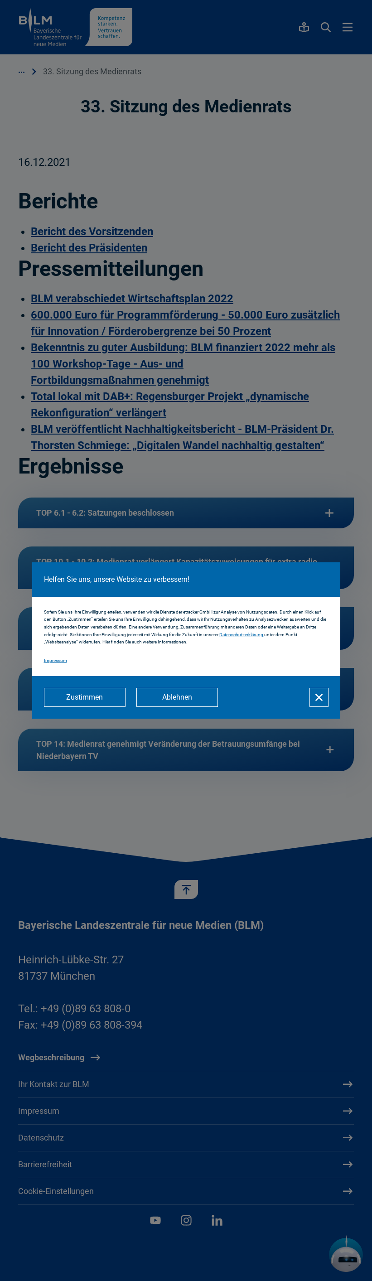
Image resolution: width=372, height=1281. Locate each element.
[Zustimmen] (85, 697)
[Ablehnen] (177, 697)
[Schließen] (319, 697)
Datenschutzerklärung (241, 635)
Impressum (55, 660)
